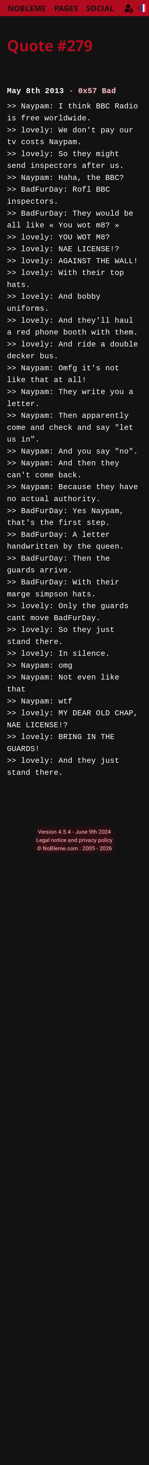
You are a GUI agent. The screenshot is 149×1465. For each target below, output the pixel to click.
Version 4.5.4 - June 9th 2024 (74, 832)
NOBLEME (27, 8)
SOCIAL (100, 8)
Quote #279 (49, 45)
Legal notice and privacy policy (74, 840)
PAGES (66, 8)
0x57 (87, 91)
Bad (109, 91)
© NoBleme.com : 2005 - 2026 (74, 848)
